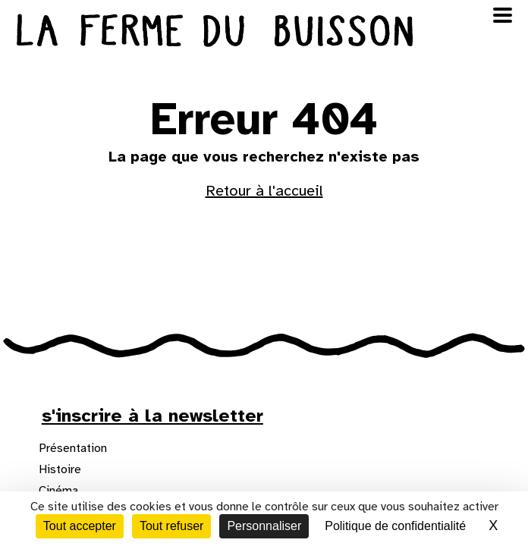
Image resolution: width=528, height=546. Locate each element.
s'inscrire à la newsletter (152, 415)
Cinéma (58, 490)
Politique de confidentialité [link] (395, 525)
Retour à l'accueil (264, 190)
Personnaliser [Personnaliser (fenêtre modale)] (264, 525)
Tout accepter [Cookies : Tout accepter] (79, 525)
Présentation (73, 448)
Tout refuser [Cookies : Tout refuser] (171, 525)
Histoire (60, 469)
